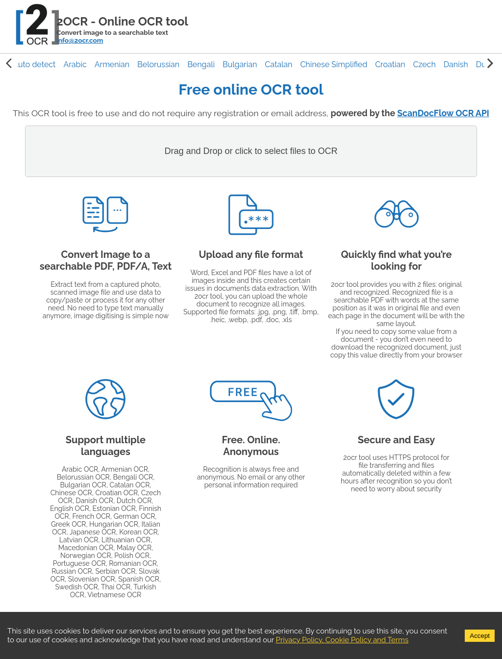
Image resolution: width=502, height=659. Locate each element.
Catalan (278, 64)
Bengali (201, 64)
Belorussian (158, 64)
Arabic (74, 64)
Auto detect (34, 64)
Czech (424, 64)
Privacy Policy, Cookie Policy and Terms (342, 639)
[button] (34, 64)
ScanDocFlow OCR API (443, 113)
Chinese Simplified (333, 64)
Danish (456, 64)
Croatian (390, 64)
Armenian (112, 64)
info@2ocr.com (79, 40)
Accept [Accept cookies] (480, 635)
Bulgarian (240, 64)
